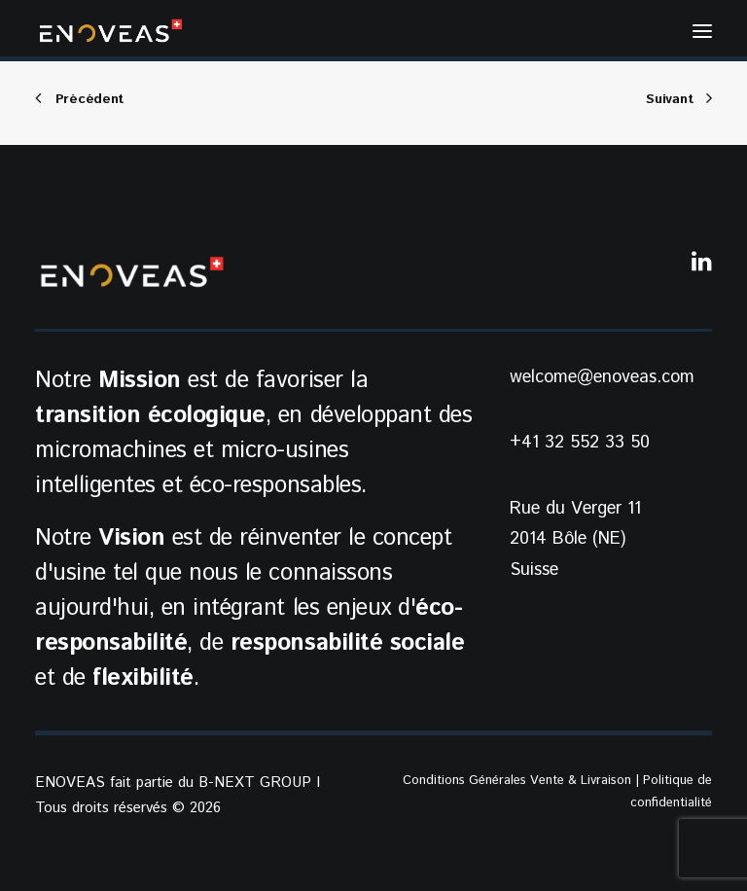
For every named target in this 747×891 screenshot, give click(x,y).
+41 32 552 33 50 (580, 442)
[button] (702, 30)
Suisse (534, 570)
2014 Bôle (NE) (567, 539)
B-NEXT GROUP (254, 782)
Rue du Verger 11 (575, 508)
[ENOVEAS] (111, 31)
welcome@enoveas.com (602, 377)
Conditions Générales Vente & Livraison (517, 780)
